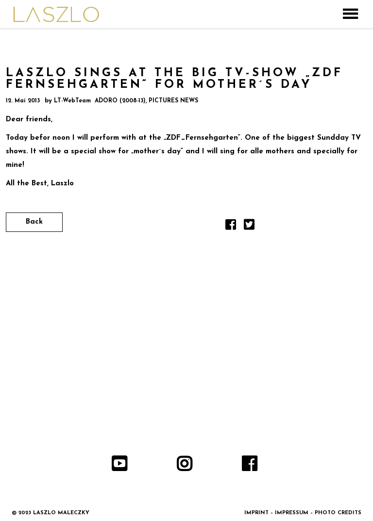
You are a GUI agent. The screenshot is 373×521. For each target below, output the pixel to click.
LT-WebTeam (72, 101)
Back (34, 222)
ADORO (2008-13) (120, 101)
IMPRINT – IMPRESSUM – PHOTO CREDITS (302, 513)
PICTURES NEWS (173, 101)
